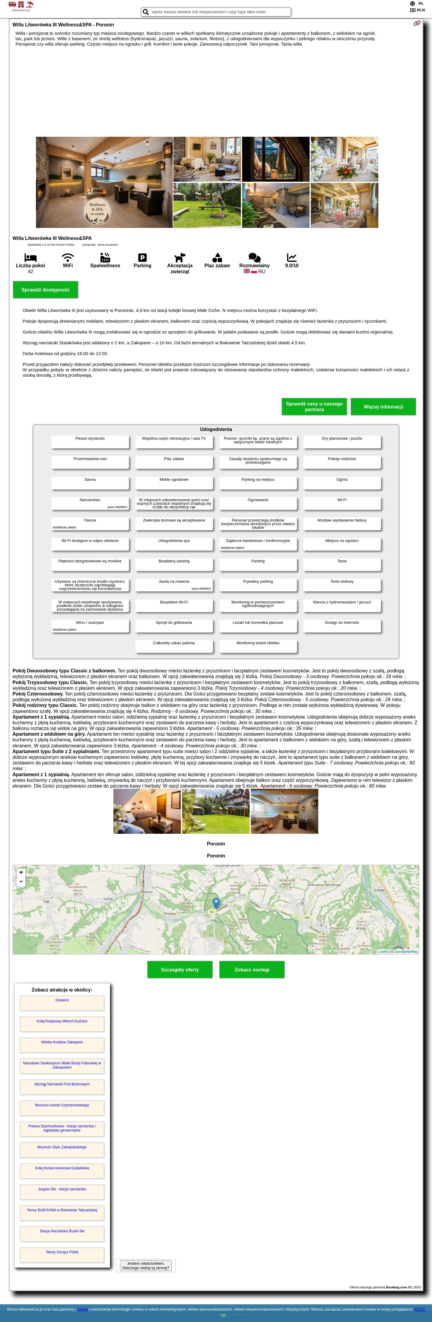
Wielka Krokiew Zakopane (62, 1042)
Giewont (62, 1000)
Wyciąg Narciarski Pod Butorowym (62, 1084)
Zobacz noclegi (252, 969)
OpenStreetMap (406, 951)
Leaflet (383, 951)
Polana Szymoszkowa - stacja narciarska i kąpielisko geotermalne (62, 1128)
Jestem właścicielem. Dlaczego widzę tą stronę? (145, 1265)
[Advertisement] (216, 92)
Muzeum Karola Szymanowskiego (62, 1105)
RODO (419, 1309)
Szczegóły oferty (180, 969)
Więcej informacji (383, 406)
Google (82, 1309)
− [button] (21, 882)
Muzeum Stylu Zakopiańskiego (62, 1147)
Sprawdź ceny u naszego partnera (314, 406)
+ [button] (21, 873)
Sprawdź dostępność (46, 289)
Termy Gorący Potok (62, 1252)
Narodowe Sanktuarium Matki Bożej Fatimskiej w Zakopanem (62, 1065)
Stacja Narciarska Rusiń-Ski (62, 1231)
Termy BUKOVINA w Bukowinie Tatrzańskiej (62, 1210)
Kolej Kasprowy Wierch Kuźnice (62, 1021)
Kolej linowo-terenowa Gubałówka (62, 1168)
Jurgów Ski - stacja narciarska (62, 1189)
